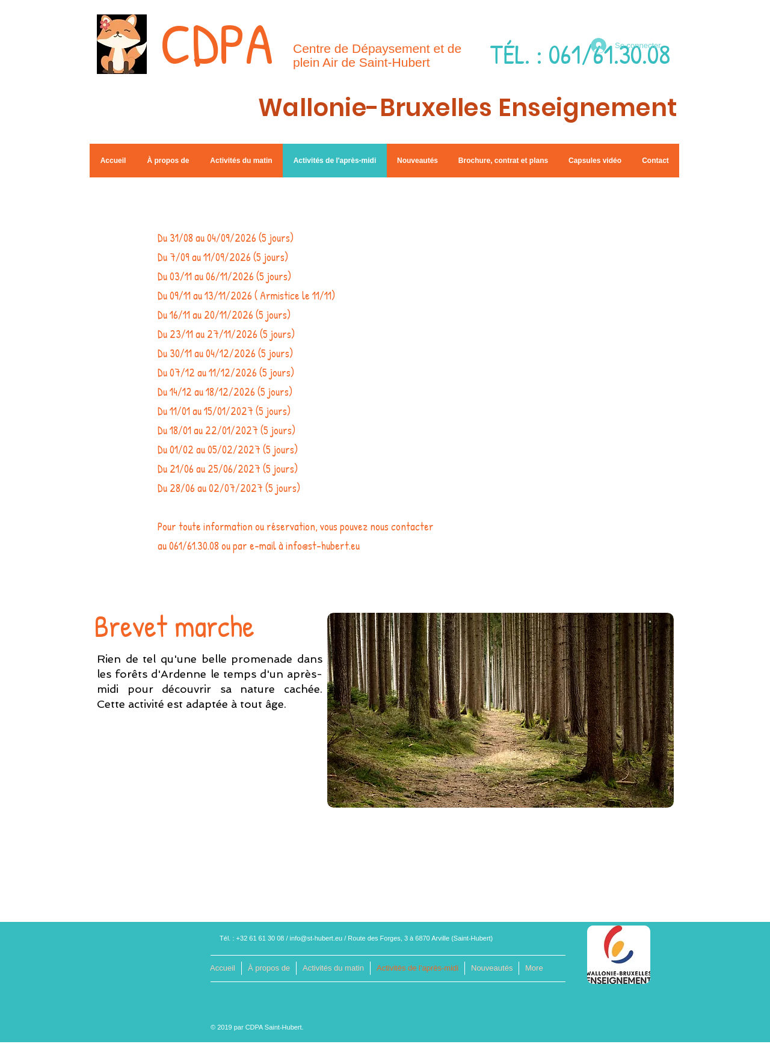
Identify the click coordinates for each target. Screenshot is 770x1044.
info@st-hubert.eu (316, 938)
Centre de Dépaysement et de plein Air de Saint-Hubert (377, 55)
